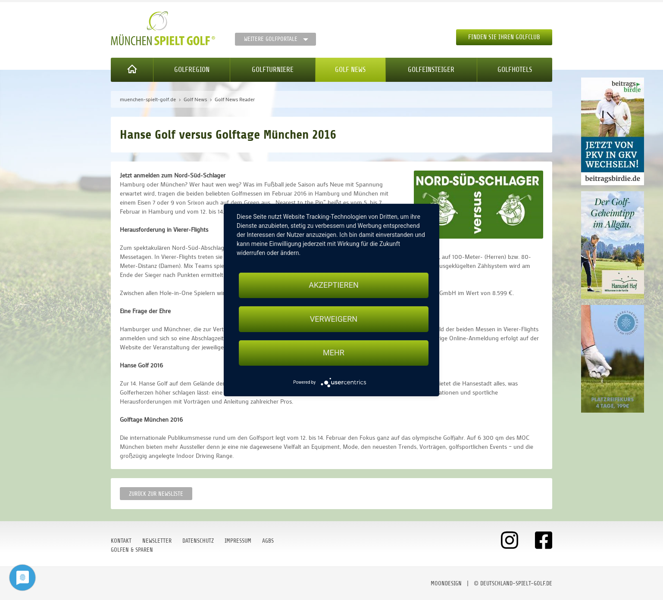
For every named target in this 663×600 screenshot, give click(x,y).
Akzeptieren (333, 284)
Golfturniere (273, 69)
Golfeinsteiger (431, 69)
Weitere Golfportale (270, 39)
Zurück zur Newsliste (156, 494)
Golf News (350, 69)
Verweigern (333, 318)
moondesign (446, 583)
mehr (333, 353)
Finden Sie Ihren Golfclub (504, 37)
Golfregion (192, 69)
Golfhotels (514, 69)
